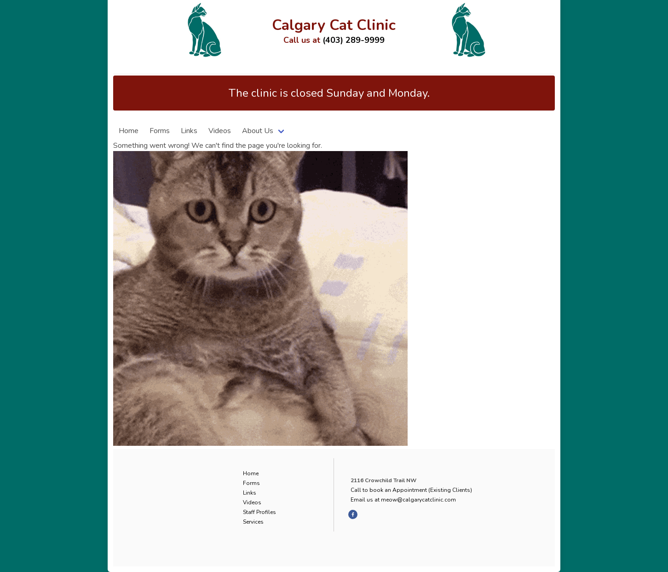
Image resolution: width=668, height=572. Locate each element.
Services (253, 521)
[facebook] (352, 514)
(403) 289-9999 (353, 40)
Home (128, 131)
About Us (257, 131)
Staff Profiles (259, 512)
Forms (160, 131)
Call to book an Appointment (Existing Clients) (411, 490)
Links (189, 131)
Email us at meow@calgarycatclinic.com (403, 499)
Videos (219, 131)
